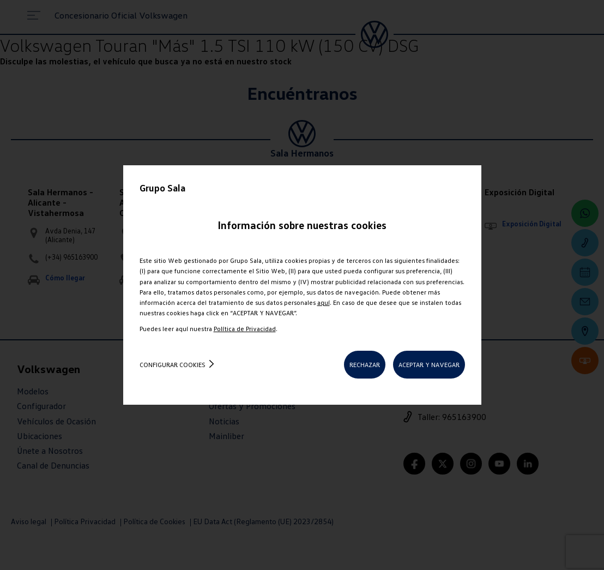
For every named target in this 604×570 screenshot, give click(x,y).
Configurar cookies (173, 365)
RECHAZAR (364, 365)
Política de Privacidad (245, 329)
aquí (323, 302)
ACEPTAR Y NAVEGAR (429, 365)
